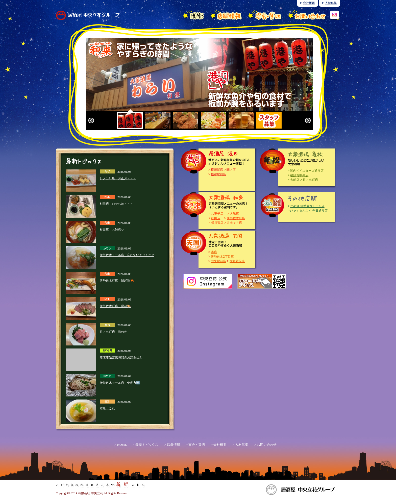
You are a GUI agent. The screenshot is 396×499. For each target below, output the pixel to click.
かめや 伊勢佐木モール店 (307, 206)
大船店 (294, 180)
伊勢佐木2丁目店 (222, 256)
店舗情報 (173, 444)
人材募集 (241, 444)
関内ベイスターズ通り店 (307, 170)
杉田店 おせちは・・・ (116, 204)
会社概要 (220, 444)
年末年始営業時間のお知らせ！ (121, 357)
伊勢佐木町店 (236, 218)
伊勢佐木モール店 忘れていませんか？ (127, 255)
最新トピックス (146, 444)
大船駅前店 (237, 261)
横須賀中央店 (299, 175)
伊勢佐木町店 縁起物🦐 (117, 280)
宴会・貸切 (196, 444)
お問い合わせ (267, 444)
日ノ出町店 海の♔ (113, 332)
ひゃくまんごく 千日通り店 (308, 210)
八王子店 (217, 213)
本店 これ (107, 408)
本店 (214, 252)
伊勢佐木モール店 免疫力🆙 (120, 383)
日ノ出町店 (310, 180)
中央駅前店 (218, 261)
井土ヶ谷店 (234, 222)
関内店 (231, 169)
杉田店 (215, 218)
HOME (122, 444)
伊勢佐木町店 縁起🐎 (115, 306)
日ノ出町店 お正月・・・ (118, 178)
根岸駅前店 (218, 174)
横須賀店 (217, 169)
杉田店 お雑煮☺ (112, 229)
